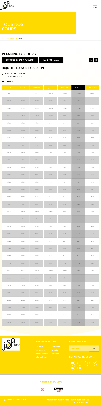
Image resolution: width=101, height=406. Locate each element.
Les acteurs (40, 350)
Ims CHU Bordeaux (51, 60)
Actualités (55, 347)
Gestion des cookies (80, 400)
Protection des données (58, 400)
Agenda (54, 350)
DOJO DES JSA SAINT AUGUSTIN (20, 60)
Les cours (39, 347)
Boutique (55, 354)
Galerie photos (42, 354)
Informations (41, 357)
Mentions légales (82, 403)
